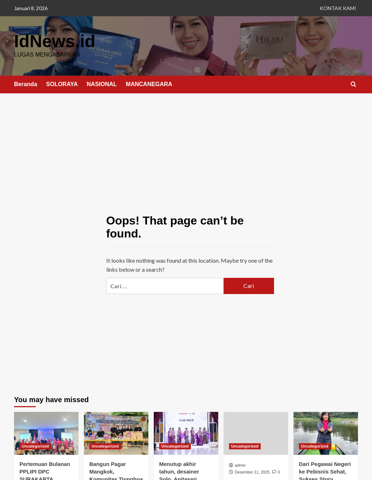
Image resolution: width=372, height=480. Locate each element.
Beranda (25, 84)
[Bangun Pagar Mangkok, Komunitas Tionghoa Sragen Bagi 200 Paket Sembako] (116, 433)
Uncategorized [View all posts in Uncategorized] (35, 446)
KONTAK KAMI (338, 8)
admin (240, 465)
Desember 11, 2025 (252, 472)
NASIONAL (102, 84)
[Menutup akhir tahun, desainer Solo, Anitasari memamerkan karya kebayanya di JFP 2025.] (186, 433)
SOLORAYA (62, 84)
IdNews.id (54, 40)
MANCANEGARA (149, 84)
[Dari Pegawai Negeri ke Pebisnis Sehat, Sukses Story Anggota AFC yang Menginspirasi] (325, 433)
